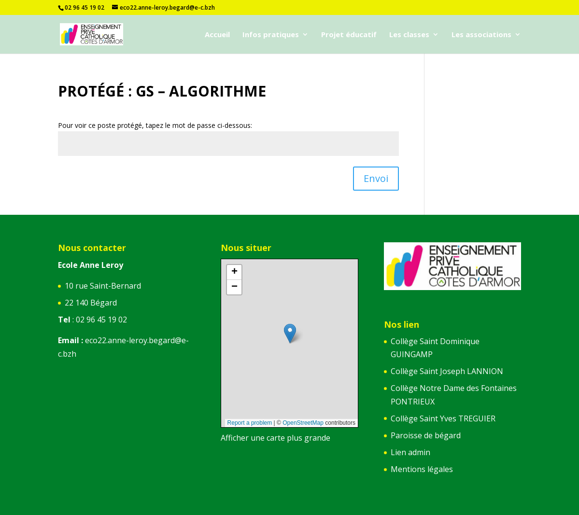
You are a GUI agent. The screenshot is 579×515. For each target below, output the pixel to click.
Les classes (409, 35)
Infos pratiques (270, 35)
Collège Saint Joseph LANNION (447, 371)
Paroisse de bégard (426, 435)
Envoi (376, 178)
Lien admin (410, 452)
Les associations (481, 35)
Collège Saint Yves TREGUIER (443, 418)
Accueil (217, 35)
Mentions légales (422, 469)
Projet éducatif (349, 35)
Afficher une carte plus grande (275, 437)
